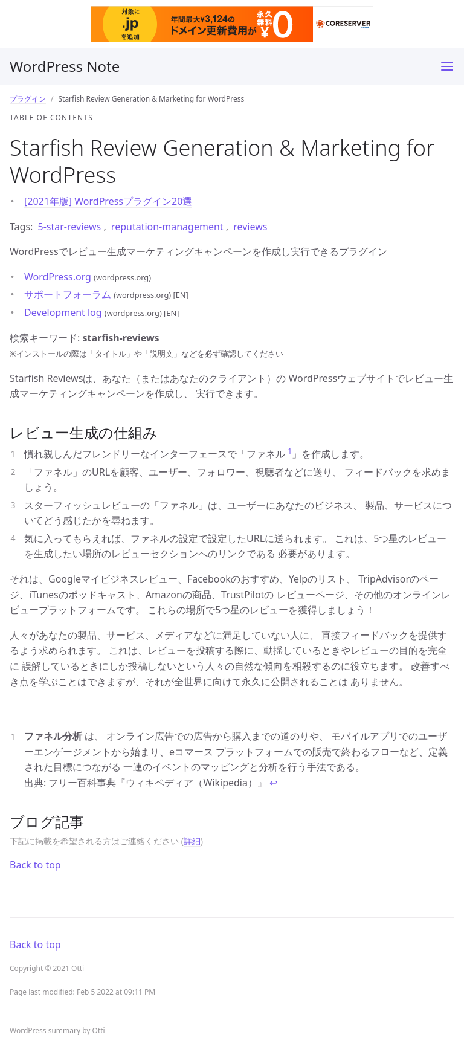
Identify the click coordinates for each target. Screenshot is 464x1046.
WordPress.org (59, 276)
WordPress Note (65, 66)
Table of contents (51, 117)
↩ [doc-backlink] (273, 782)
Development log (64, 312)
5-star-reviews (71, 226)
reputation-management (167, 226)
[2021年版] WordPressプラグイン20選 (108, 201)
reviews (249, 226)
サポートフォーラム (69, 294)
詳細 (192, 841)
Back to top (35, 864)
